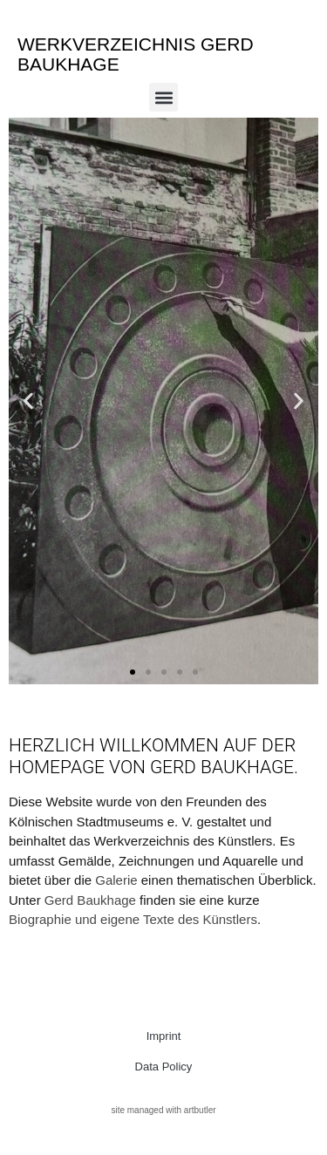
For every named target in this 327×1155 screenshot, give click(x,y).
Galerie (116, 880)
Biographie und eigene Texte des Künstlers (133, 919)
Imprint (163, 1036)
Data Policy (164, 1066)
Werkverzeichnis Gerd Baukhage (135, 54)
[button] (163, 97)
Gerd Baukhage (90, 900)
